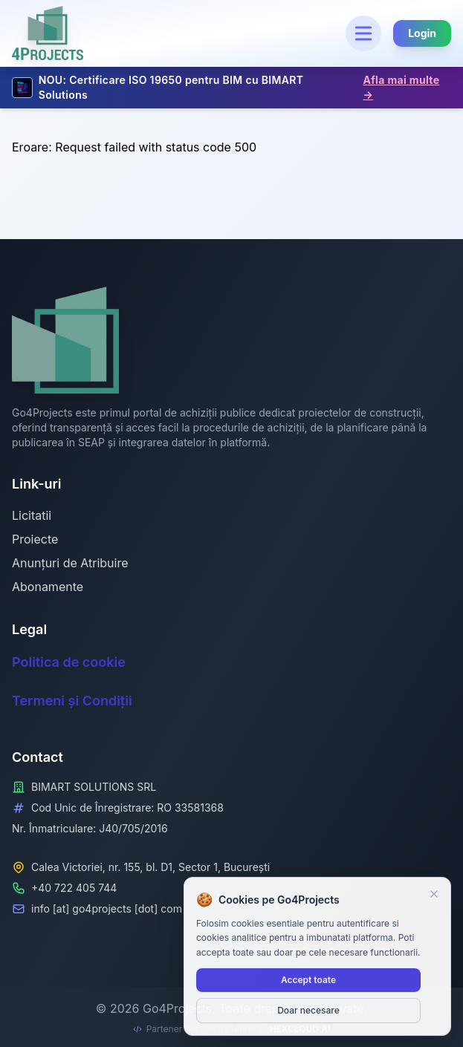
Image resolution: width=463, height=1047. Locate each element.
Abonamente (47, 586)
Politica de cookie (69, 662)
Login (422, 33)
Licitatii (31, 515)
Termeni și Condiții (72, 700)
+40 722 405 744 (74, 887)
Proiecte (35, 539)
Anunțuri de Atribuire (70, 562)
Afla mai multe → (401, 87)
